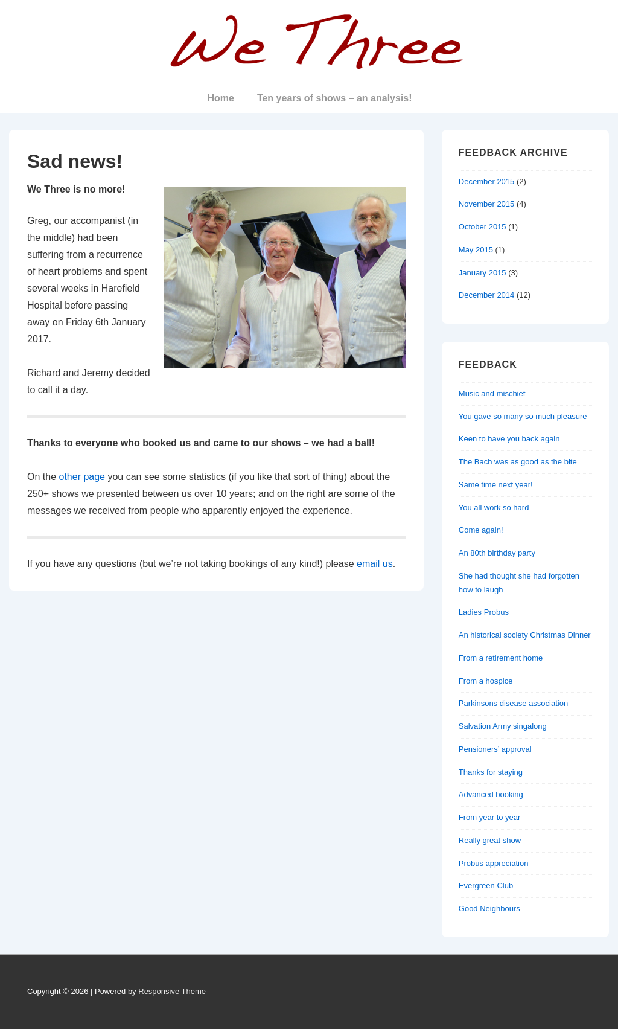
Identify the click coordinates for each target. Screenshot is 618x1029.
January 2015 (482, 272)
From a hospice (486, 680)
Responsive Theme (172, 991)
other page (82, 477)
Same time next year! (496, 484)
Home (220, 98)
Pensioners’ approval (495, 749)
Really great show (490, 840)
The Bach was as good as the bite (518, 461)
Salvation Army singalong (503, 726)
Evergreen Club (486, 885)
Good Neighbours (489, 908)
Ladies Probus (484, 612)
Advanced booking (491, 794)
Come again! (481, 529)
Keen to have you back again (509, 438)
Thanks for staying (491, 772)
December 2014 (487, 295)
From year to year (490, 817)
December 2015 (487, 181)
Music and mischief (492, 393)
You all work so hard (494, 507)
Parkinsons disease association (513, 703)
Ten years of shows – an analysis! (334, 98)
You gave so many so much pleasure (523, 416)
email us (375, 564)
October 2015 (482, 226)
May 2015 (476, 249)
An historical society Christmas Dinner (525, 635)
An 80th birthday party (497, 552)
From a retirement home (501, 657)
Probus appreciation (494, 863)
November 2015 (487, 203)
